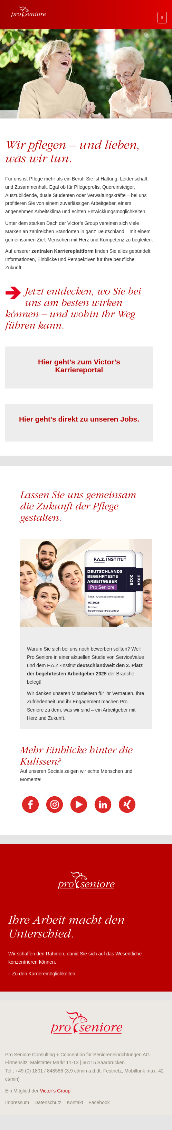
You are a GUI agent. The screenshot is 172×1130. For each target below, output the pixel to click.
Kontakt (75, 1102)
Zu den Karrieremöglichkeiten (43, 973)
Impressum (17, 1102)
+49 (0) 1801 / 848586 (39, 1071)
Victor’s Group (55, 1090)
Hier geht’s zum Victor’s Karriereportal (79, 366)
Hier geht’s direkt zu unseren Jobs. (79, 419)
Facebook (98, 1102)
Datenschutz (48, 1102)
